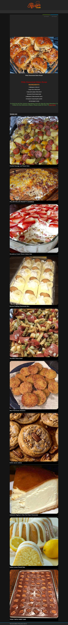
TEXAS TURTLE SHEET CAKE (18, 619)
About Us (25, 623)
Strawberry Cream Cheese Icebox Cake (21, 254)
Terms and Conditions (14, 623)
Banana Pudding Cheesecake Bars (19, 306)
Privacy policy (20, 623)
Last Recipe (46, 16)
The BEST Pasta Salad (16, 358)
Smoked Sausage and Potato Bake (19, 166)
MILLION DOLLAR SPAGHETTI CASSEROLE (22, 202)
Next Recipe (54, 16)
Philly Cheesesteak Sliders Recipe (34, 75)
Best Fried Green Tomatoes (17, 410)
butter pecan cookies (16, 463)
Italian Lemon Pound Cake (17, 567)
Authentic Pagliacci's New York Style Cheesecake (24, 515)
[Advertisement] (34, 27)
